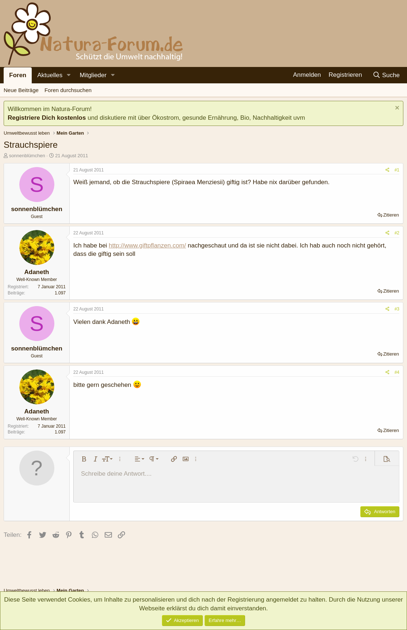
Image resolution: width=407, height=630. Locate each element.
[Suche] (386, 75)
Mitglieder (93, 75)
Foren (17, 75)
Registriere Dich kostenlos (47, 117)
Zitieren (391, 215)
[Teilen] (387, 170)
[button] (68, 75)
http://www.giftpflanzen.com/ (147, 245)
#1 (397, 170)
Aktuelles (49, 75)
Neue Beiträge (21, 90)
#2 (397, 232)
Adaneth (36, 272)
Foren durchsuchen (68, 90)
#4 (397, 372)
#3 (397, 309)
